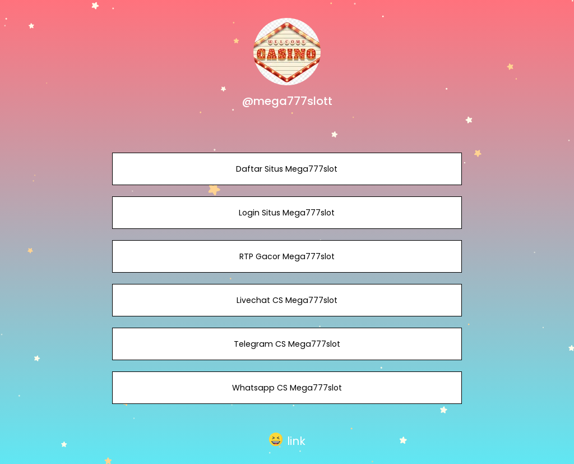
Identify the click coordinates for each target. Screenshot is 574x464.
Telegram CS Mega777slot (287, 344)
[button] (287, 439)
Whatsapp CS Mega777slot (287, 387)
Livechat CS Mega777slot (287, 300)
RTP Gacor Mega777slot (287, 256)
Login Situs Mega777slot (287, 212)
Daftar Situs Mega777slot (286, 168)
